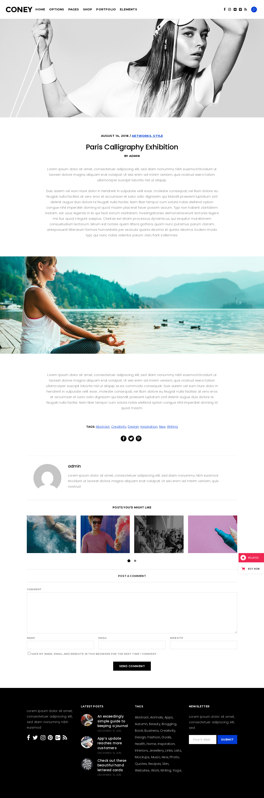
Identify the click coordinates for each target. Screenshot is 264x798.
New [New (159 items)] (165, 757)
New (162, 426)
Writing (172, 426)
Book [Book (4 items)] (139, 730)
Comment (34, 589)
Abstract (103, 426)
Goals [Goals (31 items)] (166, 737)
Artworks (141, 135)
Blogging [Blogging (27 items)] (169, 724)
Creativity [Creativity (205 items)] (167, 730)
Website (176, 638)
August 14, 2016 (115, 135)
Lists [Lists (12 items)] (177, 750)
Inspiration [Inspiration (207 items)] (166, 744)
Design (133, 426)
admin (134, 156)
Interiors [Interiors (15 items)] (141, 750)
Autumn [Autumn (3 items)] (141, 724)
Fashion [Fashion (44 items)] (154, 737)
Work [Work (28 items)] (155, 770)
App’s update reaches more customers (109, 743)
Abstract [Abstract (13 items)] (142, 717)
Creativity (118, 426)
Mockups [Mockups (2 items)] (142, 757)
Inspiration (148, 426)
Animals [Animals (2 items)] (156, 717)
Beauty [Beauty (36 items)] (154, 724)
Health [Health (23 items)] (140, 744)
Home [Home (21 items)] (151, 744)
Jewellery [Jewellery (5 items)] (156, 750)
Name (31, 638)
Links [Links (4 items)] (169, 750)
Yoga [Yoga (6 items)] (177, 770)
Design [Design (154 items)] (140, 737)
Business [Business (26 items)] (151, 730)
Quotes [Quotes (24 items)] (141, 764)
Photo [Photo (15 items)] (174, 757)
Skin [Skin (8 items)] (165, 764)
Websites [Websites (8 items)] (142, 770)
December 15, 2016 (109, 730)
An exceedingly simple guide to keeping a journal (112, 721)
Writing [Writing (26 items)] (165, 770)
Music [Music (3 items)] (155, 757)
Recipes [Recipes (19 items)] (154, 764)
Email (102, 638)
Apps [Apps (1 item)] (169, 717)
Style (158, 135)
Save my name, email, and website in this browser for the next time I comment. (94, 653)
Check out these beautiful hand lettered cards (111, 765)
